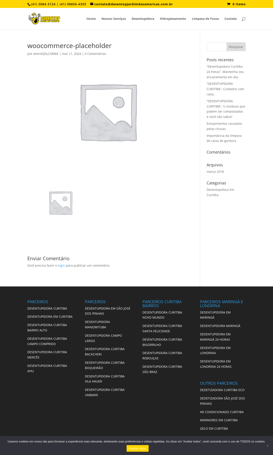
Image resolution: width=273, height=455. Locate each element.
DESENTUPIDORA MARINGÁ (220, 326)
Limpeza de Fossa (205, 19)
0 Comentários (95, 54)
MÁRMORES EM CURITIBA (219, 420)
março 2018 (215, 171)
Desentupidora (143, 19)
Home (91, 19)
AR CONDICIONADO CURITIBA (222, 412)
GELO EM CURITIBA (214, 428)
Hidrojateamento (173, 19)
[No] (267, 445)
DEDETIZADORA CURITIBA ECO (222, 390)
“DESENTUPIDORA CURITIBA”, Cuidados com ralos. (225, 89)
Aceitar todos (137, 448)
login (61, 265)
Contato (230, 19)
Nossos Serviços (113, 19)
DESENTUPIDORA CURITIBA (47, 308)
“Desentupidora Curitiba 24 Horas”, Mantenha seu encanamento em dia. (225, 71)
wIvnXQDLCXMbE (45, 54)
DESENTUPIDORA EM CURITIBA (50, 316)
